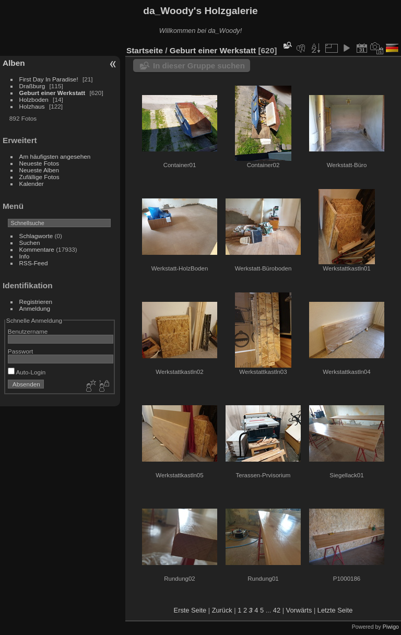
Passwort (20, 351)
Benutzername (28, 331)
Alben (14, 62)
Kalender (31, 183)
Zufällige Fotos (39, 176)
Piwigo (391, 627)
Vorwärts (299, 610)
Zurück (222, 610)
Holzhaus (32, 106)
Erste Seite (190, 610)
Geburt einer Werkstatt (52, 92)
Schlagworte (36, 235)
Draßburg (32, 86)
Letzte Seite (335, 610)
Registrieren (35, 301)
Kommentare (36, 249)
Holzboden (34, 99)
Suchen (29, 242)
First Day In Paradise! (48, 79)
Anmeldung (35, 308)
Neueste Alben (39, 170)
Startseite (144, 50)
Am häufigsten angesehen (55, 156)
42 (276, 610)
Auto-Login (27, 372)
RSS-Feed (33, 263)
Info (24, 256)
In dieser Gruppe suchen (199, 65)
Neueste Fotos (39, 163)
